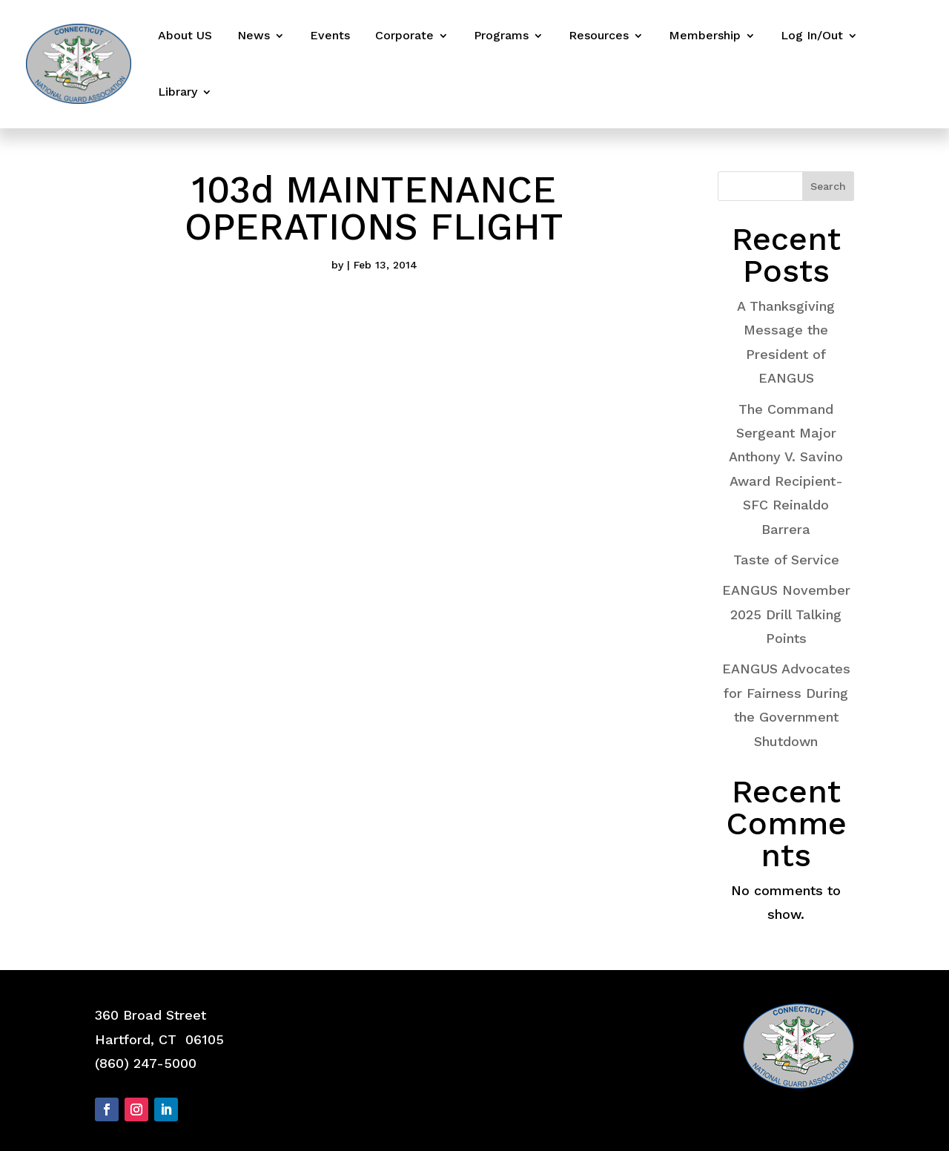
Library (177, 92)
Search (828, 186)
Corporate (404, 35)
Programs (501, 35)
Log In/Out (812, 35)
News (253, 35)
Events (330, 35)
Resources (599, 35)
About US (185, 35)
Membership (705, 35)
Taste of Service (786, 559)
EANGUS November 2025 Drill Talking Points (786, 614)
